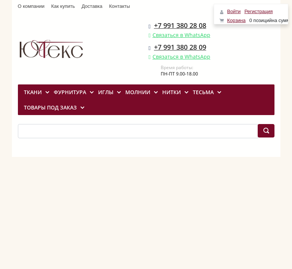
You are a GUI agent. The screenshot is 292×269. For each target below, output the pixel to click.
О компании (31, 6)
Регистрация (258, 11)
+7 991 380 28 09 (180, 47)
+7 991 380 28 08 (180, 25)
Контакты (119, 6)
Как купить (63, 6)
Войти (234, 11)
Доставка (92, 6)
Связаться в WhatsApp (181, 34)
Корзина (236, 20)
